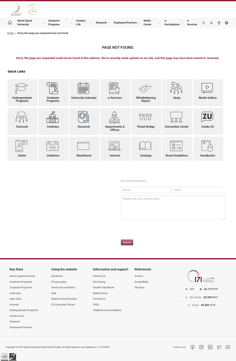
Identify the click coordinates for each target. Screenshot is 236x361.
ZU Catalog (99, 281)
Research (101, 22)
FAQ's (96, 304)
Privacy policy (59, 281)
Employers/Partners (125, 22)
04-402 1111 (208, 305)
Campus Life (81, 22)
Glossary (140, 287)
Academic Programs (54, 22)
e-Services (192, 22)
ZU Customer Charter (63, 304)
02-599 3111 (211, 297)
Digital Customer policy (64, 298)
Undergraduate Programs (24, 310)
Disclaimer (57, 276)
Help (53, 293)
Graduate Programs (21, 287)
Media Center (147, 22)
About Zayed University (24, 22)
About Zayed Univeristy (22, 276)
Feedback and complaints (107, 310)
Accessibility (141, 281)
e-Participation (172, 22)
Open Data (15, 298)
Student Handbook (103, 287)
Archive (139, 276)
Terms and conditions (63, 287)
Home (10, 33)
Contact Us (99, 276)
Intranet (14, 304)
